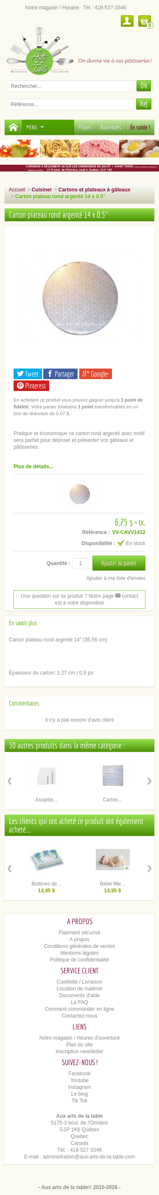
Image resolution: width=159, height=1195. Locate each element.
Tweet (28, 373)
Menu (35, 127)
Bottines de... (46, 884)
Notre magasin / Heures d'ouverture (79, 1038)
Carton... (112, 800)
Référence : (96, 532)
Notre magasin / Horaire (52, 8)
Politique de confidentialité (79, 960)
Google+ (96, 373)
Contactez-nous (79, 1016)
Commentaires (24, 703)
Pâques (85, 127)
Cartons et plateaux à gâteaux (95, 190)
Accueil (17, 190)
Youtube (79, 1080)
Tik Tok (79, 1101)
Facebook (79, 1074)
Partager (60, 373)
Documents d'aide (79, 995)
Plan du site (79, 1045)
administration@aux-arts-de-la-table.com (89, 1157)
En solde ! (140, 127)
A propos (79, 939)
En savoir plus (23, 623)
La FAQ (79, 1002)
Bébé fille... (112, 884)
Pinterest (31, 385)
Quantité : (58, 563)
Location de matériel (79, 989)
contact (126, 596)
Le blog (79, 1094)
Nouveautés (110, 127)
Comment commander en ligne (79, 1009)
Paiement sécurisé (79, 933)
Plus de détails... (33, 467)
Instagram (79, 1087)
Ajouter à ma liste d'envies (115, 578)
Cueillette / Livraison (79, 982)
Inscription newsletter (79, 1051)
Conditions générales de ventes (79, 946)
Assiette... (46, 800)
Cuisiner (42, 190)
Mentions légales (79, 953)
